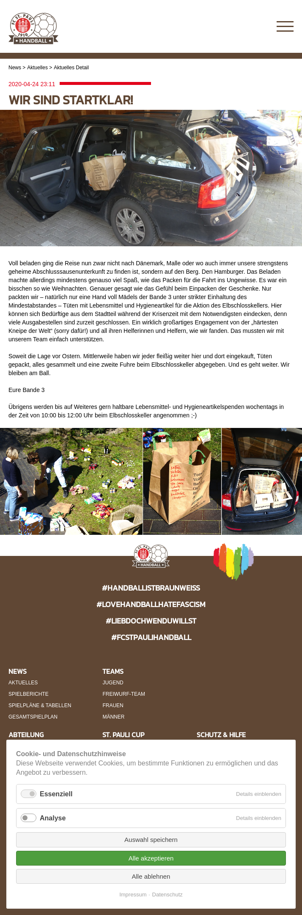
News (14, 68)
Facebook (244, 27)
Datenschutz (167, 894)
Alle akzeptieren (151, 858)
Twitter (261, 27)
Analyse (53, 818)
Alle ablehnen (151, 876)
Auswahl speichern (151, 839)
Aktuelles (37, 68)
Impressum (132, 894)
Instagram (228, 27)
